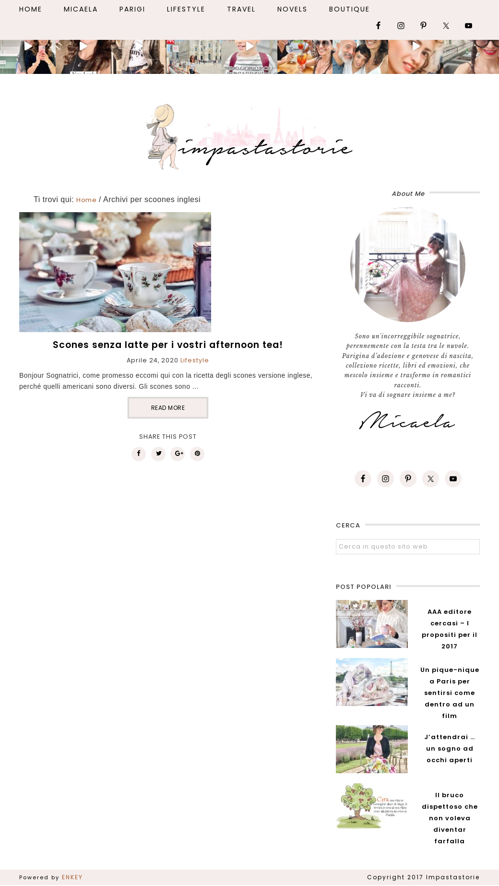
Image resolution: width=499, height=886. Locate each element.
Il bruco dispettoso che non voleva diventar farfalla (450, 818)
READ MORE (168, 408)
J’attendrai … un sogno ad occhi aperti (449, 748)
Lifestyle (194, 360)
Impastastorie (249, 135)
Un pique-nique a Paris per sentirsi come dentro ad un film (449, 692)
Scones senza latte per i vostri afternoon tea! (168, 344)
